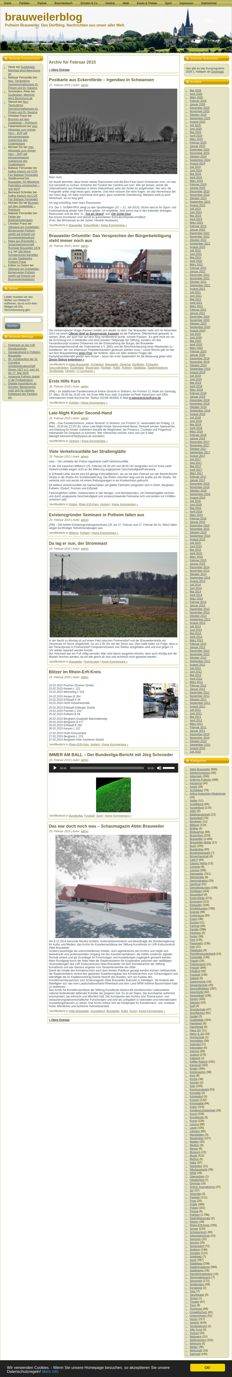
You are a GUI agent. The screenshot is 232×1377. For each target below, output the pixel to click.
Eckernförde (91, 225)
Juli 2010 (195, 751)
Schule (194, 1228)
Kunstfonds (197, 1117)
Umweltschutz (198, 1312)
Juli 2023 (195, 208)
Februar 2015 (198, 560)
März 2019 (196, 389)
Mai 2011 (195, 717)
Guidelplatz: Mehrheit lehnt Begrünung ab (24, 70)
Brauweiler (75, 225)
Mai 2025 (195, 132)
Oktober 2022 (198, 240)
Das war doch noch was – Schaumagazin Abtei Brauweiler (106, 826)
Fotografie (196, 957)
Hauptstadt (196, 1027)
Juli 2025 (195, 125)
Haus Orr (195, 1030)
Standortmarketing (201, 1274)
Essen (193, 919)
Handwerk (196, 1023)
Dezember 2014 (199, 567)
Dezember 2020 (199, 316)
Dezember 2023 (199, 191)
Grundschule (198, 1009)
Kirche (194, 1079)
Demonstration (199, 880)
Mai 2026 (195, 90)
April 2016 (196, 511)
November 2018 (199, 403)
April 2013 (196, 637)
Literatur (195, 1131)
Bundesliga (76, 815)
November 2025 (199, 111)
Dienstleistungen (200, 887)
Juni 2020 (196, 337)
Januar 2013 (197, 647)
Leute (193, 1127)
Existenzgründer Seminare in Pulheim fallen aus (96, 515)
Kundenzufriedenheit (202, 1110)
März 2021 (196, 306)
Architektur (97, 364)
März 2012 (196, 682)
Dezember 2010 (199, 734)
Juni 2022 (196, 254)
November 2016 (199, 487)
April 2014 (196, 595)
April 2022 (196, 261)
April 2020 (196, 344)
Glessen (195, 1002)
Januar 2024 (197, 188)
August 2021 (197, 288)
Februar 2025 (198, 142)
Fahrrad (195, 926)
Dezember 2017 (199, 442)
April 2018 (196, 428)
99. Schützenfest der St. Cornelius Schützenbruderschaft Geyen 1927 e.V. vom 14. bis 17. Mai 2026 (23, 366)
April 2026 (196, 94)
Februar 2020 (198, 351)
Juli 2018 (195, 417)
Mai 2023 (195, 215)
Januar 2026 (197, 104)
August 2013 (197, 623)
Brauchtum (196, 835)
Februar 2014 (198, 602)
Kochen (194, 1082)
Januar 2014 (197, 605)
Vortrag (194, 1333)
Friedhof (195, 971)
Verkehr (70, 371)
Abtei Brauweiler (79, 364)
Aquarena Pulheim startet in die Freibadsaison (23, 378)
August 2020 (197, 330)
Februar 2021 (198, 309)
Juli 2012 (195, 668)
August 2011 (197, 706)
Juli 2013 (195, 626)
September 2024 (200, 160)
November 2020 (199, 320)
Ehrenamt (196, 901)
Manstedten (197, 1134)
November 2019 (199, 362)
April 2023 (196, 219)
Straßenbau (56, 371)
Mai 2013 (195, 633)
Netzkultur (196, 1166)
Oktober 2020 (198, 323)
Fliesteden (196, 950)
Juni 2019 (196, 379)
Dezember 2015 (199, 525)
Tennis (194, 1298)
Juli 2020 (195, 334)
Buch (193, 846)
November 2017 (199, 445)
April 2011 (196, 720)
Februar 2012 (198, 685)
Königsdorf (196, 1096)
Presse (194, 1211)
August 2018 (197, 414)
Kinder (194, 1068)
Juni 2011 (196, 713)
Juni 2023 (196, 212)
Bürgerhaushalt (199, 856)
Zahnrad (195, 1354)
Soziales (195, 1253)
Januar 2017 (197, 480)
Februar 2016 (198, 518)
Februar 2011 (198, 727)
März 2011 (196, 724)
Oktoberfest (197, 1180)
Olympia (195, 1183)
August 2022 (197, 247)
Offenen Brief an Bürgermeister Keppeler (94, 333)
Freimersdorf (91, 661)
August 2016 (197, 497)
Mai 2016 (195, 508)
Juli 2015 (195, 543)
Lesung (194, 1124)
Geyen (194, 999)
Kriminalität (196, 1103)
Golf (192, 1006)
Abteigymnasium (200, 772)
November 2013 (199, 612)
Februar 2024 (198, 184)
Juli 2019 (195, 375)
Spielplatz (196, 1256)
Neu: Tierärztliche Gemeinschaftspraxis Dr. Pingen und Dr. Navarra (23, 84)
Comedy (195, 866)
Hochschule (197, 1037)
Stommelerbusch (200, 1277)
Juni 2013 (196, 630)
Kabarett (195, 1058)
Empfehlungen (199, 908)
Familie (194, 929)
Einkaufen (152, 364)
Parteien (106, 367)
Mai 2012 (195, 675)
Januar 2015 (197, 563)
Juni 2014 (196, 588)
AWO (193, 811)
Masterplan (92, 367)
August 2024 (197, 163)
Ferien (194, 936)
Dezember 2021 (199, 275)
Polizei (73, 504)
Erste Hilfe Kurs (64, 381)
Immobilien (196, 1040)
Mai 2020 (195, 341)
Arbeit (193, 786)
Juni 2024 (196, 170)
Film (192, 946)
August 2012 (197, 664)
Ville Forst (196, 1329)
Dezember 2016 (199, 483)
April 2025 (196, 135)
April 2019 (196, 386)
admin (84, 85)
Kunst (133, 1011)
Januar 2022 (197, 271)
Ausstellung (97, 1011)
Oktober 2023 (198, 198)
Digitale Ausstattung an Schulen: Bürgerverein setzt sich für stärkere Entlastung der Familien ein (22, 390)
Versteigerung (198, 1326)
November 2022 (199, 236)
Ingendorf (196, 1044)
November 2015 (199, 529)
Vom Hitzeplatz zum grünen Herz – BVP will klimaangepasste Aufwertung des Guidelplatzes (22, 135)
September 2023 (200, 201)
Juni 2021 (196, 295)
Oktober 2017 (198, 449)
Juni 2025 (196, 128)
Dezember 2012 (199, 650)
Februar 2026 (198, 101)
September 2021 (200, 285)
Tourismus (196, 1308)
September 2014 (200, 577)
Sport (99, 815)
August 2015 (197, 539)
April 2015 (196, 553)
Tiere (193, 1305)
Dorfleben (138, 364)
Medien (194, 1141)
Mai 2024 (195, 174)
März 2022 (196, 264)
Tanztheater (197, 1294)
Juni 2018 (196, 421)
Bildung (73, 533)
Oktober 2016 (198, 490)
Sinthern (74, 441)
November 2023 (199, 195)
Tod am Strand (94, 214)
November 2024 (199, 153)
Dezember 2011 (199, 692)
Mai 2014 (195, 591)
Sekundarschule (200, 1235)
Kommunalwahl (199, 1089)
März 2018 (196, 431)
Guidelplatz (77, 367)
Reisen (194, 1221)
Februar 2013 (198, 643)
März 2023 (196, 222)
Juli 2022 (195, 250)
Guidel (194, 1016)
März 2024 (196, 181)
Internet (194, 1051)
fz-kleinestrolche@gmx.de (145, 398)
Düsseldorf (196, 894)
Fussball (89, 815)
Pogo (193, 1201)
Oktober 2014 (198, 574)
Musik (193, 1155)
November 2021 (199, 278)
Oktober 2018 (198, 407)
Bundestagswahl (200, 853)
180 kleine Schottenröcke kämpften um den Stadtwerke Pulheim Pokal (23, 257)
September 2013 (200, 619)
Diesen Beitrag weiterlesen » (66, 359)
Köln (192, 1086)
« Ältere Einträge (59, 69)
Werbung (195, 1343)
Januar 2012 (197, 689)
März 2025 (196, 139)
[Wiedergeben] (55, 768)
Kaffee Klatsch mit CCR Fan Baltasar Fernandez (23, 173)
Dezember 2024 (199, 149)
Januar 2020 (197, 355)
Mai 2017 (195, 466)
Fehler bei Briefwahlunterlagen (20, 218)
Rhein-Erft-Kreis (88, 504)
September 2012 (200, 661)
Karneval (195, 1065)
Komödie (195, 1093)
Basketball (196, 818)
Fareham (195, 933)
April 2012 (196, 678)
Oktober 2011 (198, 699)
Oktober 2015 (198, 532)
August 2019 (197, 372)
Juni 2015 (196, 546)
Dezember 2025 (199, 108)
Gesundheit (197, 995)
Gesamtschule (199, 985)
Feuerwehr (196, 943)
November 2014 (199, 570)
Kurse (193, 1120)
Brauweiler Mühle (200, 842)
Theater (194, 1301)
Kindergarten (198, 1072)
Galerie (194, 978)
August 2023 (197, 205)
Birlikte (194, 828)
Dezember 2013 (199, 609)
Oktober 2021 (198, 282)
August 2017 (197, 456)
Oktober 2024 (198, 156)
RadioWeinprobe (200, 1218)
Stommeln (196, 1281)
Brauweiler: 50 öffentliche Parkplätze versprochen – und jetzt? (24, 185)
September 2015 (200, 536)
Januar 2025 (197, 146)
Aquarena (196, 783)
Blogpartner (197, 832)
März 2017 (196, 473)
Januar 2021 (197, 313)
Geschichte (197, 992)
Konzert (194, 1100)
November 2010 (199, 737)
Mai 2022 (195, 257)
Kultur (124, 1011)
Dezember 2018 (199, 400)
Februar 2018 (198, 435)
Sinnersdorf (197, 1246)
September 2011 (200, 703)
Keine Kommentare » (114, 225)
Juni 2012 (196, 671)
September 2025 (200, 118)
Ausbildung (196, 804)
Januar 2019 (197, 396)
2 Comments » (86, 371)
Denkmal (125, 364)
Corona (194, 870)
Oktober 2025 (198, 114)
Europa (194, 922)
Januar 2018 (197, 438)
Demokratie (197, 877)
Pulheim (127, 367)
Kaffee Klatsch (199, 1061)
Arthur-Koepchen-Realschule (208, 793)
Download (217, 71)
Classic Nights (198, 863)
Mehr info (50, 1372)
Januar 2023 (197, 229)
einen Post (85, 353)
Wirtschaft (196, 1350)
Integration (196, 1047)
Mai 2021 (195, 299)
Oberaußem (197, 1176)
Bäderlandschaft (200, 814)
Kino (192, 1075)
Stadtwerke (197, 1270)
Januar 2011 (197, 730)
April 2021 (196, 302)
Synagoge (196, 1288)
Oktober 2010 (198, 741)
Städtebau (139, 367)
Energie (194, 912)
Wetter (194, 1347)
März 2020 (196, 348)
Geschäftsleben (58, 367)
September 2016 (200, 494)
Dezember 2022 (199, 233)
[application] (113, 768)
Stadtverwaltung (158, 367)
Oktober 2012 (198, 657)
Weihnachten (198, 1340)
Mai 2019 (195, 382)
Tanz (193, 1291)
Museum (195, 1152)
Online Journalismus (202, 1187)
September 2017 (200, 452)
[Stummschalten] (159, 768)
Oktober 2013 (198, 616)
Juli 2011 (195, 710)
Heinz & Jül (197, 1033)
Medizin (194, 1145)
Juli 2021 (195, 292)
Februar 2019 (198, 393)
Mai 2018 (195, 424)
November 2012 (199, 654)
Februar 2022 (198, 268)
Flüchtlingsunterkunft (203, 953)
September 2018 (200, 410)
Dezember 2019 (199, 358)
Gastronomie (198, 981)
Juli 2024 (195, 167)
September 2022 (200, 243)
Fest (192, 940)
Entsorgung (197, 915)
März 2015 (196, 556)
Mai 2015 (195, 549)
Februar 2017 (198, 476)
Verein (194, 1319)
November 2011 (199, 696)
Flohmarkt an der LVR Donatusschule (21, 347)
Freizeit (194, 967)
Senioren (195, 1239)
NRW (193, 1173)
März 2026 (196, 97)
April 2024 (196, 177)
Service (194, 1242)
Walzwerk (196, 1336)
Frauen (194, 960)
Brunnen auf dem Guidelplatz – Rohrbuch (22, 121)
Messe (194, 1148)
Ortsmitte (195, 1194)
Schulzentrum (198, 1232)
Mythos (194, 1159)
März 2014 (196, 598)
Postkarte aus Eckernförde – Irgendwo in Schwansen (101, 79)
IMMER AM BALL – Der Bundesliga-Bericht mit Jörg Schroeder (111, 754)
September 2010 (200, 744)
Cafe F (194, 859)
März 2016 (196, 515)
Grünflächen (197, 1013)
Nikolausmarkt (198, 1169)
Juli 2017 (195, 459)
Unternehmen (198, 1315)
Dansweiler (196, 873)
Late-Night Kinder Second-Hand (80, 413)
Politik (116, 367)
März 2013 (196, 640)
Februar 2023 (198, 226)
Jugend (194, 1054)
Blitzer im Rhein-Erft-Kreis (75, 672)
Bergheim (196, 821)
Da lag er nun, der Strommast (78, 543)
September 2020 (200, 327)
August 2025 (197, 121)
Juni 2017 (196, 462)
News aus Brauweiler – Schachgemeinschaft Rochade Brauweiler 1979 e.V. (24, 246)
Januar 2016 (197, 522)
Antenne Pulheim (200, 779)
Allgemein (196, 776)
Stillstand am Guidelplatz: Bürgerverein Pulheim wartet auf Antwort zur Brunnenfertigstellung (23, 232)
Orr (192, 1190)
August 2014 (197, 581)
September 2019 (200, 369)
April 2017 (196, 469)
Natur (193, 1162)
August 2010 (197, 748)
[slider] (107, 768)
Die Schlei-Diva (121, 214)
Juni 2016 (196, 504)
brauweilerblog (43, 17)
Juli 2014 (195, 584)
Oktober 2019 (198, 365)
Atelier (194, 800)
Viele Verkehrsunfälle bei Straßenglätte (87, 451)
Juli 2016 (195, 501)
